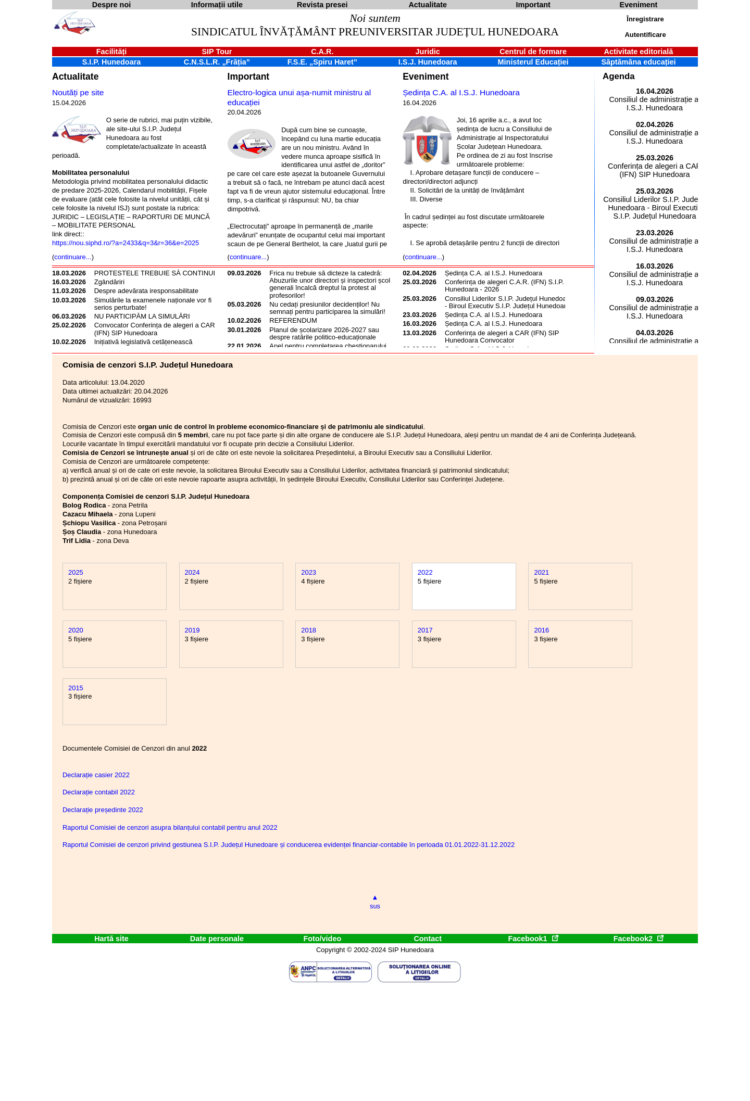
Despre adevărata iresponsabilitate (146, 291)
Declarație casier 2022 (96, 775)
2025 (75, 572)
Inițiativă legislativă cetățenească (143, 342)
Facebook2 (639, 938)
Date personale (217, 938)
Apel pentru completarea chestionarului (327, 346)
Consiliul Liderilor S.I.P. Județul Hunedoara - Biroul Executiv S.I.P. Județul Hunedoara (508, 302)
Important (249, 76)
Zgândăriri (109, 282)
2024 (192, 572)
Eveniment (425, 76)
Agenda (619, 76)
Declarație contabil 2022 (99, 792)
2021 (541, 572)
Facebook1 (533, 938)
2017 (425, 630)
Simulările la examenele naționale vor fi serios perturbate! (152, 303)
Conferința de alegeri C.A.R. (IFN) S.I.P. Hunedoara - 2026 (504, 285)
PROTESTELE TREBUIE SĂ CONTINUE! (157, 273)
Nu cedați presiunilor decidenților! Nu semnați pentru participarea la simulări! (327, 307)
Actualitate (75, 76)
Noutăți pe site (78, 92)
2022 (425, 572)
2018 (308, 630)
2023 (308, 572)
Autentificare (645, 35)
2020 (75, 630)
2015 (75, 688)
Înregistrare (645, 19)
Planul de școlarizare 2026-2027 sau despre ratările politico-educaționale (324, 333)
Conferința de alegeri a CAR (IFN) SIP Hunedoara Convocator (502, 336)
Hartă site (111, 938)
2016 (541, 630)
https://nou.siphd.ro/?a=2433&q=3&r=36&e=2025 (125, 243)
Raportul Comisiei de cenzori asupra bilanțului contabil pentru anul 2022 (170, 827)
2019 (192, 630)
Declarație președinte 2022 (103, 810)
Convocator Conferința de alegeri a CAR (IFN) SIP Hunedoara (154, 328)
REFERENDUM (293, 320)
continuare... (72, 257)
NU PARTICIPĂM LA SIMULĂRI (142, 316)
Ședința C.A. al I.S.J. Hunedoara (461, 92)
